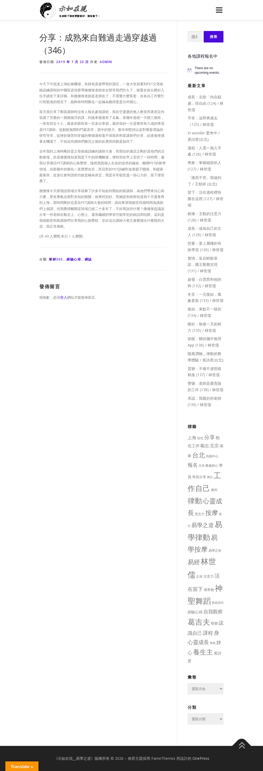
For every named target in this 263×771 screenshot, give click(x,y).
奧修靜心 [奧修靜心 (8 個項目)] (211, 466)
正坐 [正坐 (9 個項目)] (199, 576)
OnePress (200, 758)
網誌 (88, 259)
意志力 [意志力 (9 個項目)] (199, 514)
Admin (106, 62)
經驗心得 (74, 259)
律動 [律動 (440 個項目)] (195, 500)
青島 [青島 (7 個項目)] (213, 643)
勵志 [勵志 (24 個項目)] (204, 446)
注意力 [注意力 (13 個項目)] (208, 576)
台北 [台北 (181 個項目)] (198, 454)
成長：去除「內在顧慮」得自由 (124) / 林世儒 (205, 103)
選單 (218, 9)
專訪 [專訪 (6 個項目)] (210, 477)
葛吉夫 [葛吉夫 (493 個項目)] (199, 622)
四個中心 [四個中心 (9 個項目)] (212, 456)
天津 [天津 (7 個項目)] (201, 466)
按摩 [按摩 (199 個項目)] (211, 512)
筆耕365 (56, 259)
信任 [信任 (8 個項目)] (200, 438)
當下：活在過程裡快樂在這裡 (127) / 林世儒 (205, 199)
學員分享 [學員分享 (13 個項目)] (199, 476)
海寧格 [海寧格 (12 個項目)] (209, 589)
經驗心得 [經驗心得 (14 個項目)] (195, 611)
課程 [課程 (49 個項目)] (208, 632)
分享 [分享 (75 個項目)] (209, 437)
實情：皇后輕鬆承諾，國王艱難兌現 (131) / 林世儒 (203, 265)
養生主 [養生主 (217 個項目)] (203, 652)
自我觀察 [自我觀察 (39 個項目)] (213, 611)
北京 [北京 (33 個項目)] (214, 445)
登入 (63, 297)
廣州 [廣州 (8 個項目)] (214, 490)
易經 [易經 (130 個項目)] (194, 562)
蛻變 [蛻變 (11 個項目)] (214, 623)
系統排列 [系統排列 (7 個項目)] (217, 603)
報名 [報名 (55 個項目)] (193, 464)
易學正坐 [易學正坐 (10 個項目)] (214, 550)
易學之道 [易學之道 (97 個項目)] (202, 525)
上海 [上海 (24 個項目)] (192, 438)
